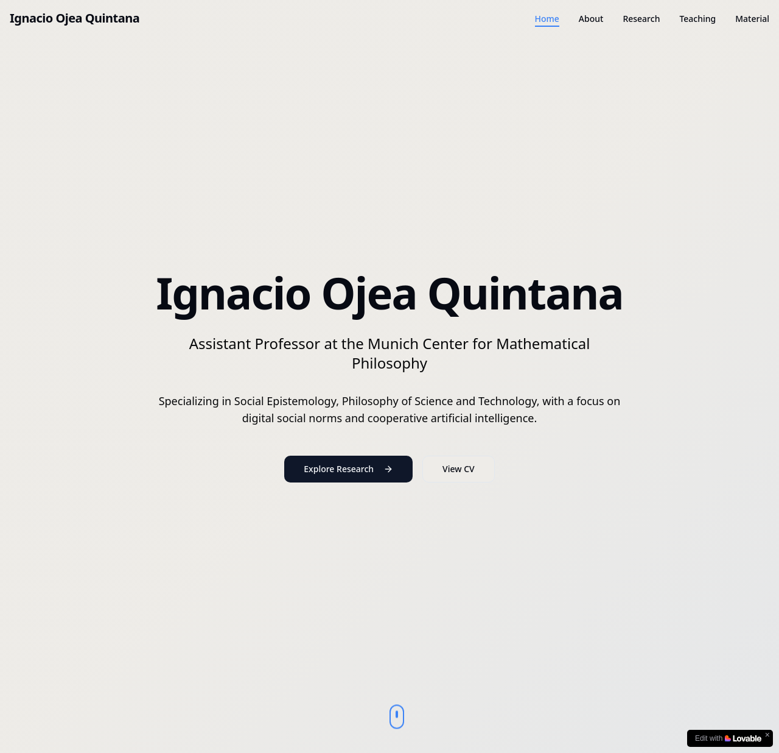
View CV (458, 469)
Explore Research (348, 469)
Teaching (697, 18)
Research (641, 18)
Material (752, 18)
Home (547, 18)
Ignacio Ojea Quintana (74, 18)
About (591, 18)
